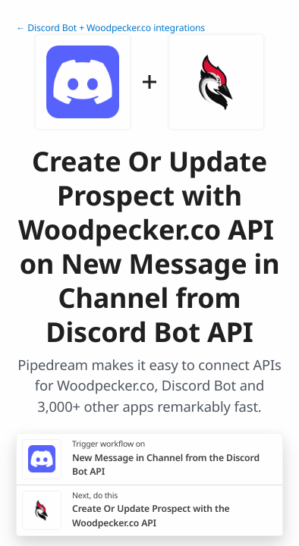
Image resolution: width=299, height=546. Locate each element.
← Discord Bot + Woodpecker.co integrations (110, 27)
